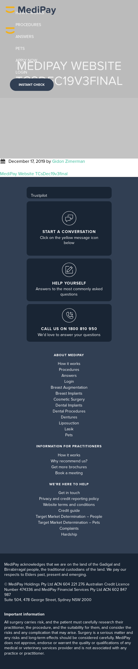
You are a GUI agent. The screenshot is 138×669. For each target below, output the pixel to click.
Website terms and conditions (69, 504)
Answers (69, 375)
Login (69, 381)
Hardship (69, 534)
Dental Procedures (69, 411)
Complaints (69, 528)
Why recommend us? (69, 461)
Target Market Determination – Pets (69, 522)
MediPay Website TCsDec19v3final (34, 174)
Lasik (69, 429)
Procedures (69, 369)
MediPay (31, 49)
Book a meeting (69, 473)
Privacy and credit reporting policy (69, 498)
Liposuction (69, 423)
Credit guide (69, 510)
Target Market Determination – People (69, 516)
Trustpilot (39, 195)
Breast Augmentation (69, 387)
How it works (69, 363)
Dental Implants (69, 405)
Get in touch (69, 492)
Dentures (69, 417)
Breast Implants (69, 393)
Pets (69, 435)
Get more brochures (69, 467)
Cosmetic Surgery (69, 399)
